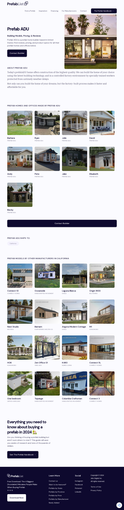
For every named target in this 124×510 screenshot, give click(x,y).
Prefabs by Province (57, 492)
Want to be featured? (57, 485)
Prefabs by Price (55, 495)
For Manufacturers (69, 11)
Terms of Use (96, 487)
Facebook (79, 485)
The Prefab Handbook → (104, 11)
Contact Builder (17, 53)
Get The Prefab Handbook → (23, 454)
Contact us (53, 481)
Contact (83, 11)
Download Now (17, 497)
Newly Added (54, 503)
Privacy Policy (96, 490)
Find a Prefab (30, 11)
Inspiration (43, 11)
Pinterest (78, 488)
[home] (17, 3)
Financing (54, 11)
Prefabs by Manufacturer (59, 499)
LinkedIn (78, 492)
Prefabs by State (55, 488)
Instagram (79, 481)
